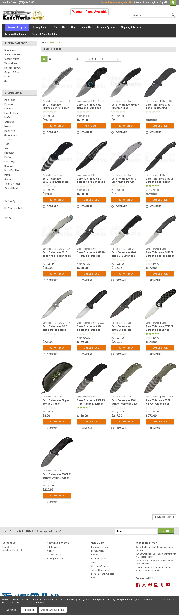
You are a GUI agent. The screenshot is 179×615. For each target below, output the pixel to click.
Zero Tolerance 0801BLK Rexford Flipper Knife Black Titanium (123, 331)
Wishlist (50, 551)
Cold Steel (9, 121)
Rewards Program (17, 27)
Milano (7, 126)
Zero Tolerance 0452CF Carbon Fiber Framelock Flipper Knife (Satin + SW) (160, 257)
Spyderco (9, 179)
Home (43, 42)
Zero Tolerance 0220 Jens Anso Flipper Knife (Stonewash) (57, 256)
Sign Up (164, 2)
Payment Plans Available (45, 34)
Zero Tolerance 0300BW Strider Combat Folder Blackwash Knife (57, 478)
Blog (73, 27)
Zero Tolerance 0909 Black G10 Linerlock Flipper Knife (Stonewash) (124, 257)
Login (153, 2)
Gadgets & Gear (12, 72)
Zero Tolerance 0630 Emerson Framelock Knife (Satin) (89, 330)
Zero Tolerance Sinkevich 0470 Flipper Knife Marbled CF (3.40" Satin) (56, 109)
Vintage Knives (11, 63)
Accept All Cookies (52, 610)
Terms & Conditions (15, 34)
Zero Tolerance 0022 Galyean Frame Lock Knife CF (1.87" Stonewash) (89, 109)
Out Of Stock (57, 126)
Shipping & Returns (131, 27)
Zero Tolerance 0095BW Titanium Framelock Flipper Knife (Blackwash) (91, 257)
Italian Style (10, 161)
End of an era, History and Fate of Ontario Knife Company (155, 562)
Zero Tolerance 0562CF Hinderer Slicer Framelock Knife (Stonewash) (125, 109)
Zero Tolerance (57, 42)
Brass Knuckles (11, 170)
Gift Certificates (54, 547)
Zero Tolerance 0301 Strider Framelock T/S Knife (125, 404)
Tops (6, 143)
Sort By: (80, 59)
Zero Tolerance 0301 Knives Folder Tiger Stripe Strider (158, 404)
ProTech (8, 117)
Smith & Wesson (12, 183)
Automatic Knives (13, 54)
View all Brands (11, 188)
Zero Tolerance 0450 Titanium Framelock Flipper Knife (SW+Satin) (55, 331)
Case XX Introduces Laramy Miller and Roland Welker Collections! (153, 569)
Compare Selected (164, 517)
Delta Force (10, 99)
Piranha (8, 174)
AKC (6, 148)
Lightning (8, 108)
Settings (11, 610)
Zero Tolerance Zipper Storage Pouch (56, 402)
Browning (9, 166)
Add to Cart (91, 126)
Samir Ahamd (10, 135)
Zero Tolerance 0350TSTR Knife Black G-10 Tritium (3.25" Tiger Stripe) (56, 183)
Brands (7, 76)
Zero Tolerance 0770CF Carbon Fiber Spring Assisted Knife (160, 330)
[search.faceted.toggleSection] (10, 218)
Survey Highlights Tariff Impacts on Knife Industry (154, 548)
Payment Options (106, 27)
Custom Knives (11, 58)
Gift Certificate (141, 2)
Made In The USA (12, 67)
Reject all (29, 610)
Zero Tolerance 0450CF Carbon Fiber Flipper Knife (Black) (160, 182)
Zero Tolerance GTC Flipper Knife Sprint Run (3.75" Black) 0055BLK (91, 182)
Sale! (6, 81)
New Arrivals (10, 50)
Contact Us (59, 27)
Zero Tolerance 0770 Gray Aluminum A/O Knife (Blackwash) (124, 182)
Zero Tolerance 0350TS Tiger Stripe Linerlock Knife (91, 404)
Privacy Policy (40, 27)
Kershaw (8, 104)
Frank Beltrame (11, 113)
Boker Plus (9, 130)
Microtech (9, 152)
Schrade (8, 139)
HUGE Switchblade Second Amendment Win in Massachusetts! (156, 555)
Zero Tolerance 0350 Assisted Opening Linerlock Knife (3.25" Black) (159, 109)
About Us (86, 27)
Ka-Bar (7, 157)
